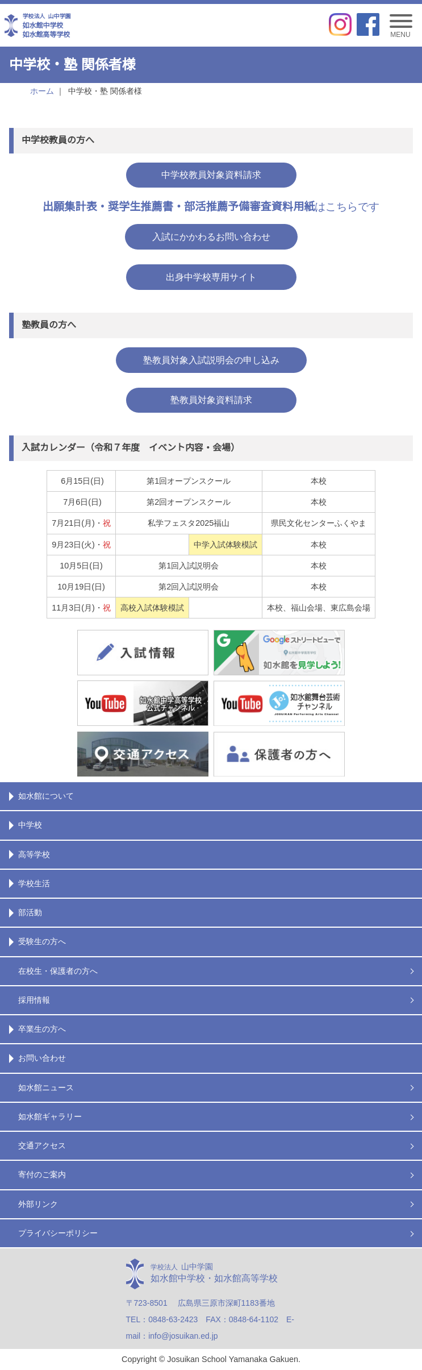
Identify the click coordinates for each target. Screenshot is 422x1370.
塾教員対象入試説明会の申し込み (211, 360)
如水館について (46, 795)
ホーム (42, 91)
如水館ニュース (46, 1087)
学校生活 (34, 883)
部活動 (30, 912)
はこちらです (211, 207)
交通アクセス (42, 1145)
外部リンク (38, 1204)
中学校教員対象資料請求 (211, 175)
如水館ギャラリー (50, 1116)
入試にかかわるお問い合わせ (211, 237)
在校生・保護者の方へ (58, 970)
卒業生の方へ (42, 1028)
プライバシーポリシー (58, 1233)
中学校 (30, 824)
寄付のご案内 (42, 1174)
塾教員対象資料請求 (211, 400)
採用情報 (34, 999)
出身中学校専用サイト (211, 277)
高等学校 (34, 854)
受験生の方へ (42, 941)
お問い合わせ (42, 1057)
